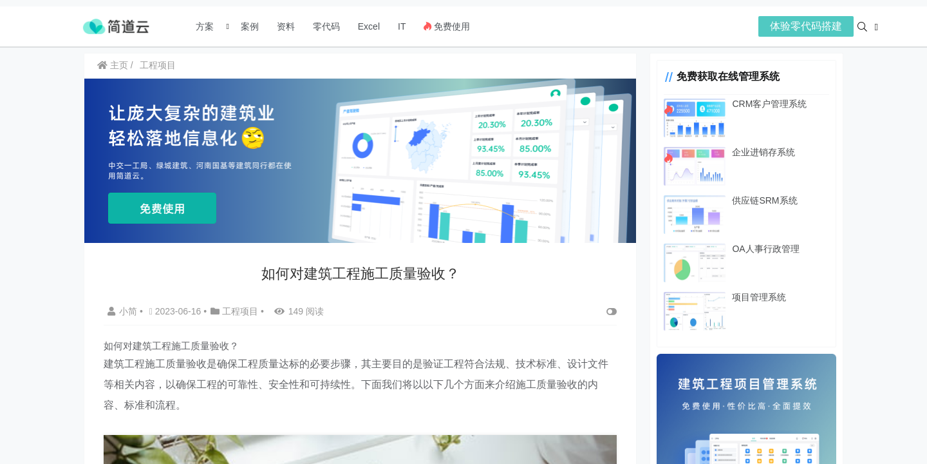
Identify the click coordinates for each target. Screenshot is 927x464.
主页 (112, 65)
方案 (206, 26)
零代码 (326, 26)
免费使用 (447, 26)
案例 (248, 26)
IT (402, 26)
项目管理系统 (758, 297)
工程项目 (158, 65)
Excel (369, 26)
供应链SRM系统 (763, 200)
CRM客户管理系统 (768, 104)
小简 (124, 311)
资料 (286, 26)
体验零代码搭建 (806, 26)
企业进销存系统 (762, 152)
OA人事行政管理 (764, 249)
